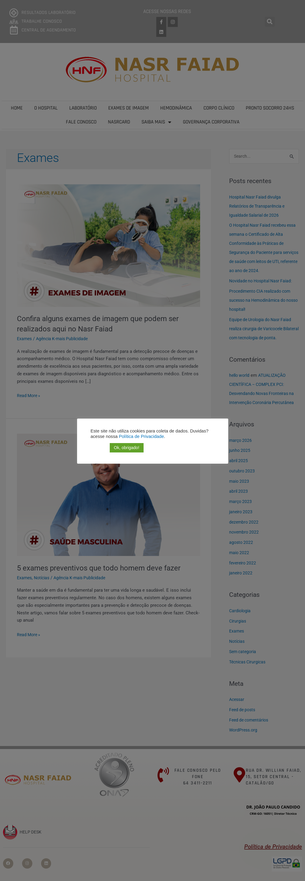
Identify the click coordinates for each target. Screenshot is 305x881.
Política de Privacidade (141, 436)
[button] (94, 448)
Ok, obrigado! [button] (126, 447)
